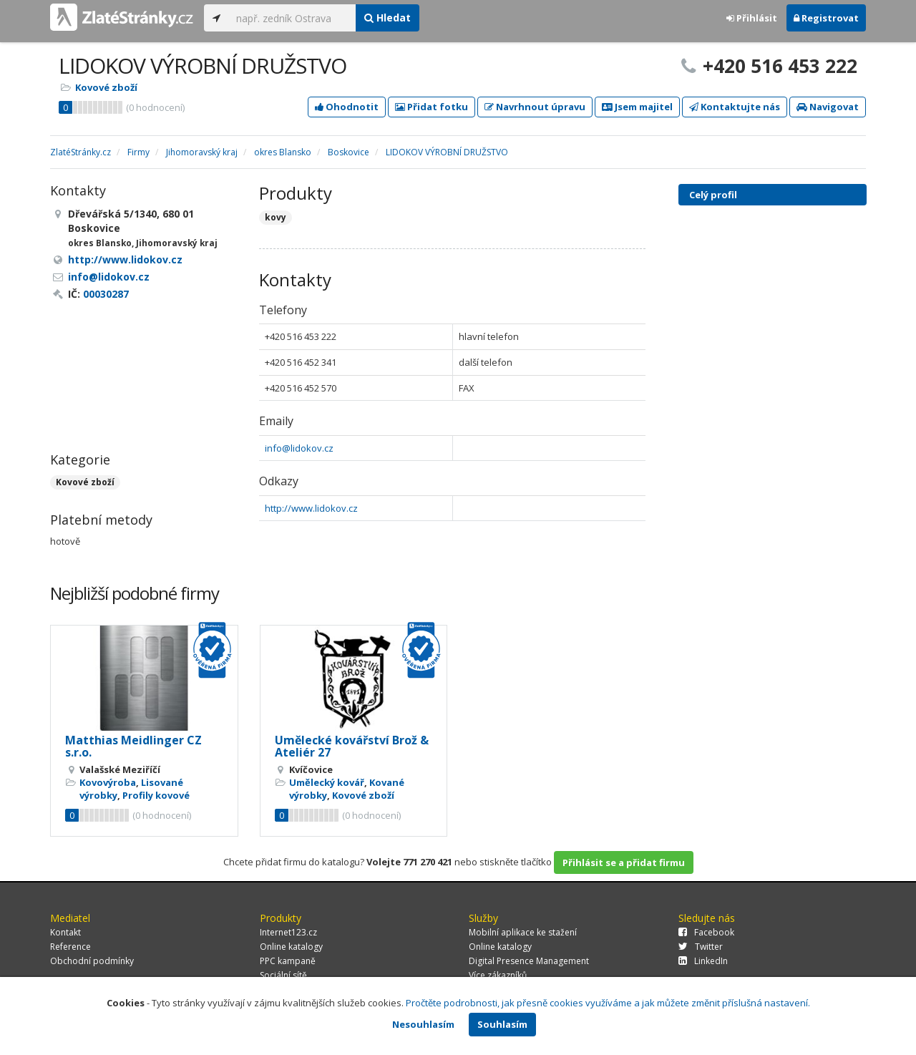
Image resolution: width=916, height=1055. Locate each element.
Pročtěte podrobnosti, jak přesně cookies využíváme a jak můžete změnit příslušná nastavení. (608, 1002)
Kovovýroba (107, 782)
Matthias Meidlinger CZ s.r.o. (133, 746)
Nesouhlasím (423, 1024)
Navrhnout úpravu (534, 106)
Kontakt (65, 932)
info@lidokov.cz (299, 448)
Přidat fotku (431, 106)
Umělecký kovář (326, 782)
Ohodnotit (347, 106)
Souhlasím (502, 1024)
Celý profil (713, 194)
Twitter (700, 946)
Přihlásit (751, 17)
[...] (292, 17)
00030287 (106, 294)
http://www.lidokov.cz (311, 508)
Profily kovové (156, 795)
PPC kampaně (288, 961)
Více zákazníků (498, 975)
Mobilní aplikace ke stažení (523, 932)
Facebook (706, 932)
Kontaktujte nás (734, 106)
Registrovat (826, 17)
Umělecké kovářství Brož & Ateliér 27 (352, 746)
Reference (70, 946)
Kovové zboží (106, 87)
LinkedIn (703, 961)
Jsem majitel (637, 106)
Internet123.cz (288, 932)
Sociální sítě (283, 975)
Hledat (387, 17)
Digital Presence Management (529, 961)
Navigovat (827, 106)
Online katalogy (291, 946)
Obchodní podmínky (92, 961)
